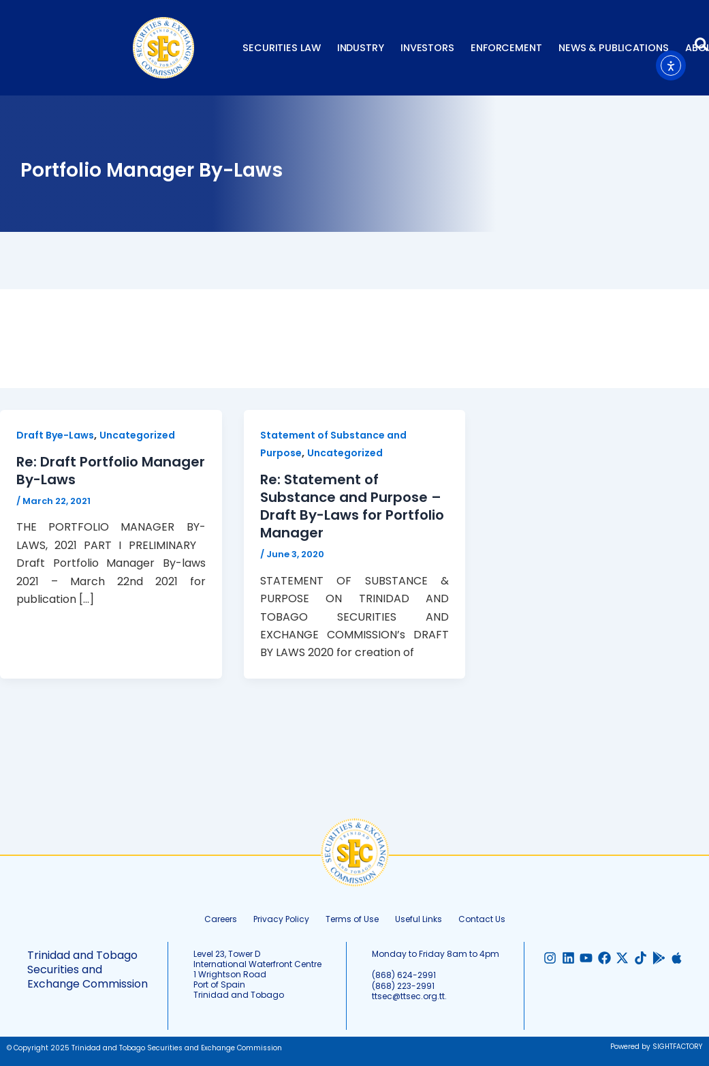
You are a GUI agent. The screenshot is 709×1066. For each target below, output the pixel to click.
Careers (220, 919)
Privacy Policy (281, 919)
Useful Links (418, 919)
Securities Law (281, 48)
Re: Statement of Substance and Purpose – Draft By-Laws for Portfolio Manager (352, 506)
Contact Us (481, 919)
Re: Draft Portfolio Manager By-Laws (110, 470)
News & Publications (613, 48)
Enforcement (506, 48)
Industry (360, 48)
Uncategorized (137, 435)
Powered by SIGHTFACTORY (656, 1046)
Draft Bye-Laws (55, 435)
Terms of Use (352, 919)
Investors (427, 48)
